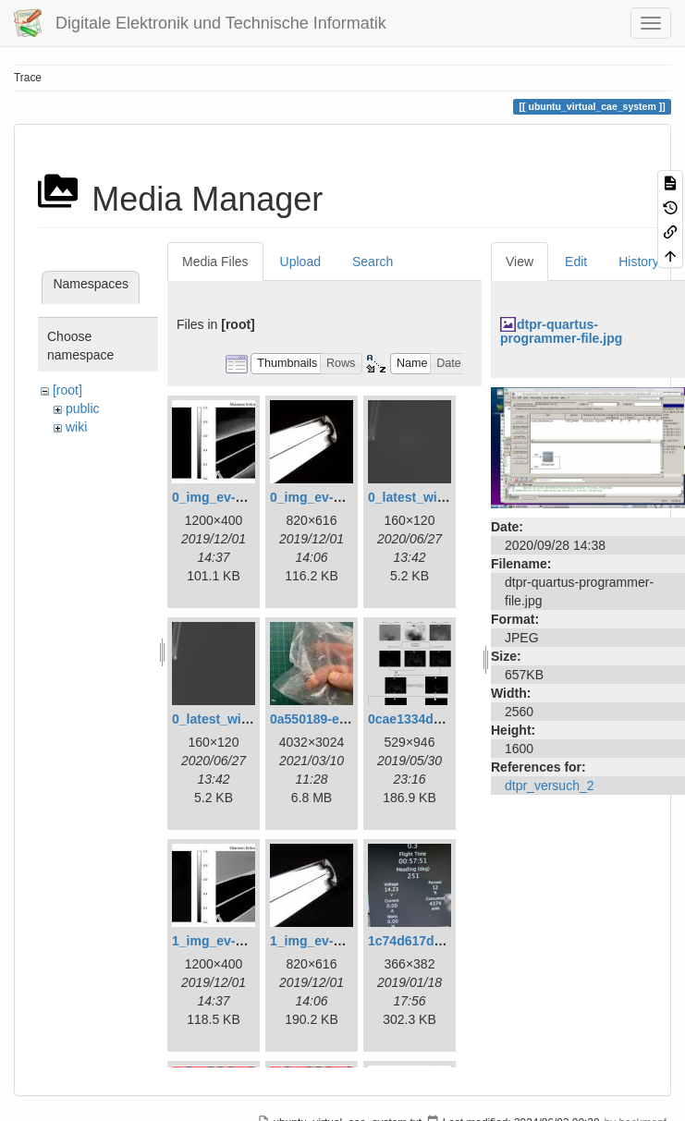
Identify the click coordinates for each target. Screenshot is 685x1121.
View (519, 261)
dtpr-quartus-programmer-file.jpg (561, 331)
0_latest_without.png (236, 719)
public (83, 408)
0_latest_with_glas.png (438, 497)
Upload (300, 261)
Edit (576, 261)
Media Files (215, 261)
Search (372, 261)
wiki (76, 427)
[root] (67, 390)
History (638, 261)
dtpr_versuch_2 (549, 785)
